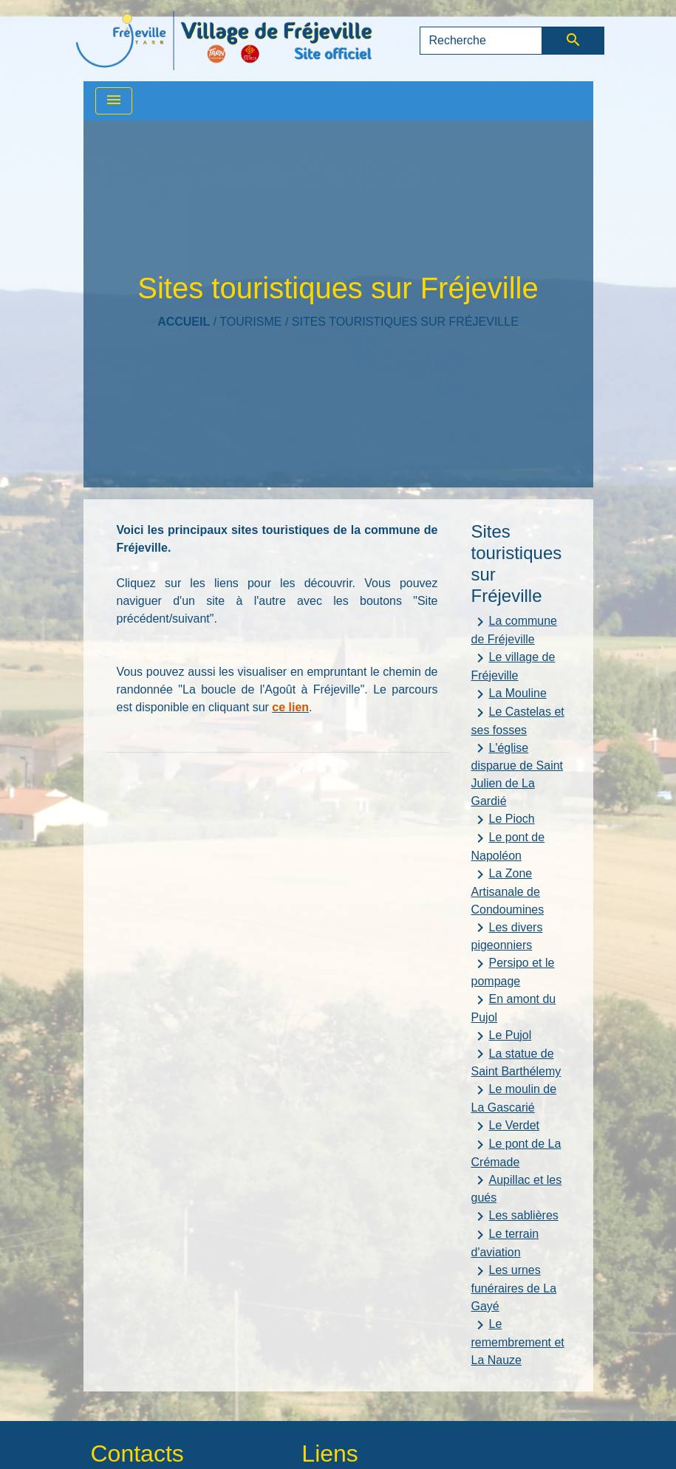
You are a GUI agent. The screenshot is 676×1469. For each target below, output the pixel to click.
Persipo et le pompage (513, 971)
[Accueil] (223, 40)
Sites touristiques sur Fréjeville (405, 321)
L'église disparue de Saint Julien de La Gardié (517, 773)
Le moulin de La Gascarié (514, 1097)
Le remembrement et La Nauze (517, 1341)
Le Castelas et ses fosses (517, 720)
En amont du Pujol (513, 1007)
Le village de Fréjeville (513, 665)
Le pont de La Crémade (516, 1152)
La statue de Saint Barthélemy (516, 1061)
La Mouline (509, 694)
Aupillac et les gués (516, 1187)
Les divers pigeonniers (507, 935)
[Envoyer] (573, 41)
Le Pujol (501, 1036)
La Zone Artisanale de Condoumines (507, 891)
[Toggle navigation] (113, 100)
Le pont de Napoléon (508, 845)
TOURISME (250, 321)
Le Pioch (503, 820)
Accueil (183, 321)
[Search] (481, 41)
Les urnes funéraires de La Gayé (514, 1287)
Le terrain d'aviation (505, 1242)
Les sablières (515, 1216)
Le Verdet (505, 1126)
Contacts (137, 1453)
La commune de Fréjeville (514, 629)
